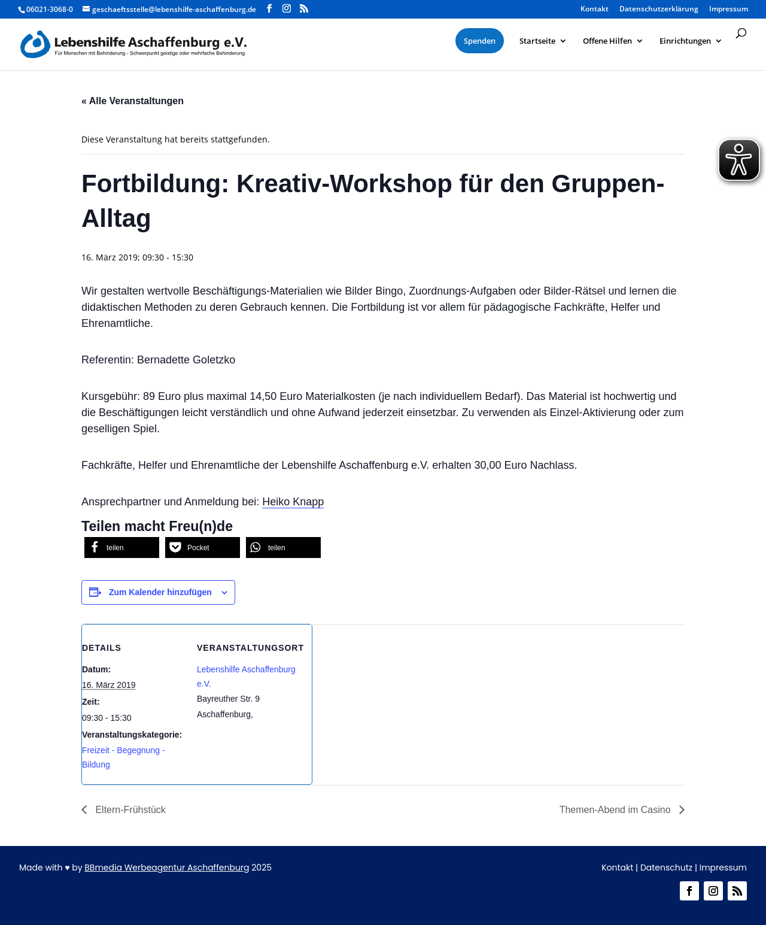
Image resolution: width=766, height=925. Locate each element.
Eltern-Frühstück (129, 810)
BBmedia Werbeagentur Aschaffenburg (166, 868)
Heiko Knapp (293, 502)
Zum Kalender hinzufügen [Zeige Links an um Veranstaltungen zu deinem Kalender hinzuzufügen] (160, 592)
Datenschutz (666, 868)
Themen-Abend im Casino (616, 810)
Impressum (728, 9)
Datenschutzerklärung (658, 9)
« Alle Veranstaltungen (132, 101)
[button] (121, 547)
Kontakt (594, 9)
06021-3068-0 (49, 9)
